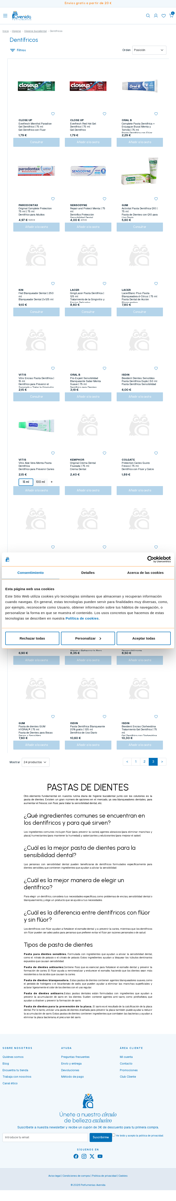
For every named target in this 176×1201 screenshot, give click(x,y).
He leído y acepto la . (140, 1152)
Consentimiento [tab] (30, 573)
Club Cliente (128, 1094)
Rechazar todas (32, 638)
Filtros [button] (18, 50)
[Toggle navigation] (5, 15)
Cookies (123, 1193)
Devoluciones (70, 1087)
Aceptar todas (143, 638)
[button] (171, 15)
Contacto (126, 1080)
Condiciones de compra (76, 1193)
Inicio (6, 31)
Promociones (129, 1087)
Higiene (16, 31)
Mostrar (15, 779)
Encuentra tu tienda (15, 1087)
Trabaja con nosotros (17, 1094)
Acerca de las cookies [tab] (145, 573)
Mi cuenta (126, 1074)
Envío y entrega (71, 1080)
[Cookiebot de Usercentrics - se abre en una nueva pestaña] (151, 559)
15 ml (25, 490)
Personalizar (88, 638)
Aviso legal (54, 1193)
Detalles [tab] (88, 573)
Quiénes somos (13, 1074)
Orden (126, 50)
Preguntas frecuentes (75, 1074)
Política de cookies (82, 618)
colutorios (139, 812)
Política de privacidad (104, 1193)
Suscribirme (101, 1154)
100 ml (40, 490)
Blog (6, 1080)
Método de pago (72, 1094)
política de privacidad (151, 1152)
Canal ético (10, 1100)
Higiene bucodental (35, 31)
